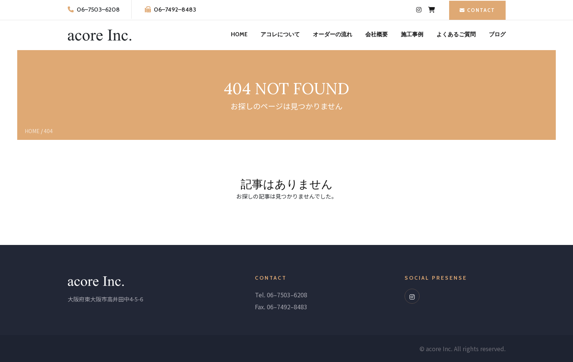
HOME (239, 34)
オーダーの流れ (332, 34)
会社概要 (376, 34)
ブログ (497, 34)
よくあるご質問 (456, 34)
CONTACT (477, 10)
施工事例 (412, 34)
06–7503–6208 (98, 9)
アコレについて (280, 34)
